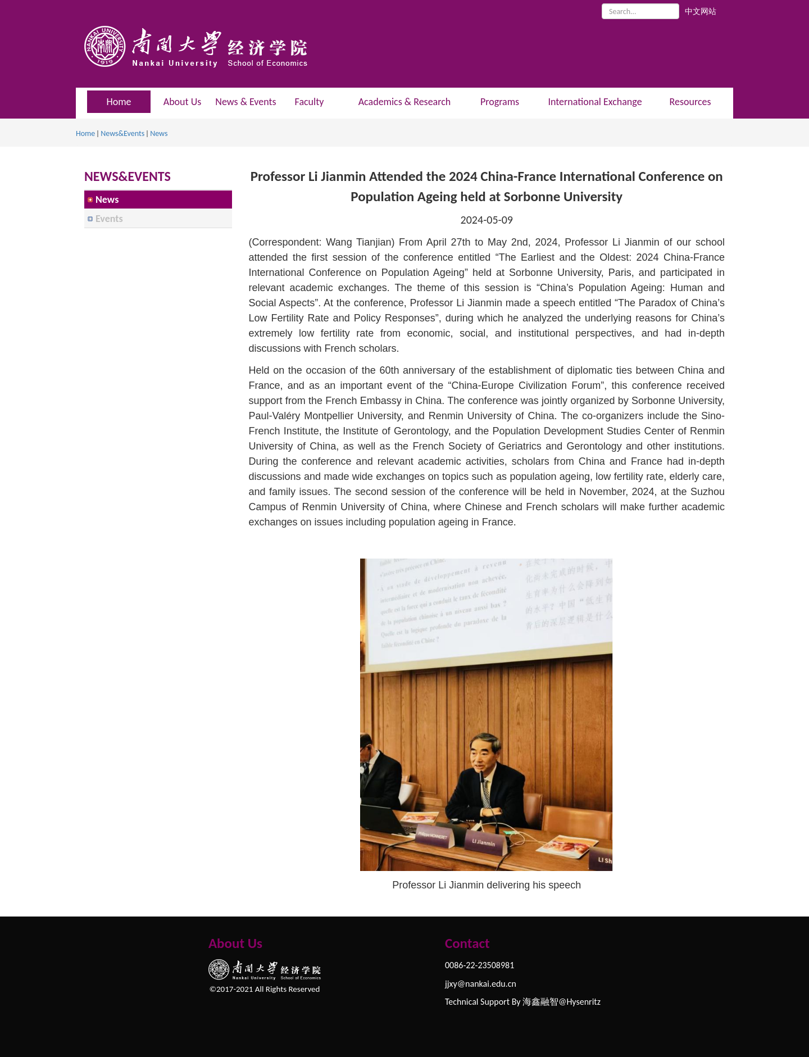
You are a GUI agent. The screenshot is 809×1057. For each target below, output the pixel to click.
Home (85, 133)
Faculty (309, 102)
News (158, 133)
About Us (182, 102)
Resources (690, 102)
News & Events (245, 102)
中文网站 (700, 11)
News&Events (122, 133)
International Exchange (595, 102)
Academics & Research (404, 102)
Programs (499, 102)
